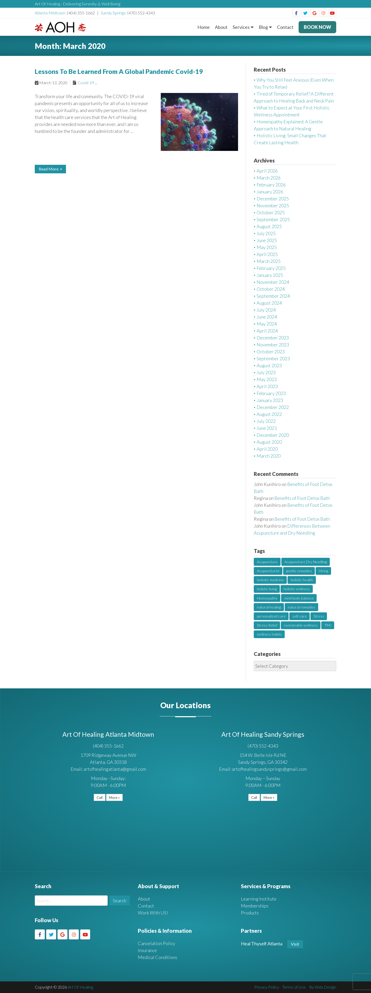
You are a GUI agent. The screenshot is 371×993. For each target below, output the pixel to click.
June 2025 (267, 240)
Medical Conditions (157, 957)
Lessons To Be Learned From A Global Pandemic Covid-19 (119, 71)
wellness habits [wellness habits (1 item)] (269, 634)
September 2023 (273, 358)
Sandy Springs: (114, 12)
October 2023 (271, 351)
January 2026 (270, 191)
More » (114, 797)
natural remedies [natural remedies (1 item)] (301, 607)
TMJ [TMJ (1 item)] (327, 625)
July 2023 (266, 372)
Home (203, 27)
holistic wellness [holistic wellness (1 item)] (297, 589)
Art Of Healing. (81, 987)
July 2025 (266, 233)
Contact (285, 27)
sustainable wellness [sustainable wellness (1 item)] (301, 625)
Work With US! (153, 912)
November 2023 (273, 344)
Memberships (254, 906)
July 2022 (266, 421)
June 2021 (267, 428)
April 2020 (267, 449)
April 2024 (267, 330)
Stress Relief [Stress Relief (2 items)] (267, 625)
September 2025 (273, 219)
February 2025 (271, 268)
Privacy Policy (266, 987)
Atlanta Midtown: (51, 12)
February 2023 (271, 393)
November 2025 (273, 205)
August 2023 (269, 365)
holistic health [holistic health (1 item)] (302, 580)
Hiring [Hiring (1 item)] (323, 571)
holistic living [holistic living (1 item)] (267, 589)
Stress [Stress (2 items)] (319, 616)
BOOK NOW (317, 27)
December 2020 (273, 435)
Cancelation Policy (156, 943)
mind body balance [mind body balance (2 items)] (299, 598)
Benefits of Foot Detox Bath (302, 498)
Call (100, 797)
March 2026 (269, 178)
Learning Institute (258, 899)
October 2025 (271, 212)
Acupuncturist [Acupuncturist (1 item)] (268, 571)
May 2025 (267, 247)
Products (250, 912)
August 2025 (269, 226)
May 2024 (267, 324)
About (221, 27)
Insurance (147, 950)
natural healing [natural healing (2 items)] (269, 607)
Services (241, 27)
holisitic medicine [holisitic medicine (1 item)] (270, 580)
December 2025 (273, 198)
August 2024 (269, 303)
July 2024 (266, 310)
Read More (50, 168)
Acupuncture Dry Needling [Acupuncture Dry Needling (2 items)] (305, 562)
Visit (295, 943)
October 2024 (271, 289)
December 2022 (273, 407)
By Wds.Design (322, 987)
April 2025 (267, 254)
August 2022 (269, 414)
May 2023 (267, 379)
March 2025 (269, 261)
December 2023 (273, 337)
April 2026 (267, 171)
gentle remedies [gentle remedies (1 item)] (299, 571)
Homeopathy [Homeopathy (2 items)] (267, 598)
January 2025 (270, 275)
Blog (263, 27)
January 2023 (270, 400)
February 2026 (271, 184)
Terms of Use (294, 987)
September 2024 (273, 296)
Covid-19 (86, 82)
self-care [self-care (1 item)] (299, 616)
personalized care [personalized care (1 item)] (271, 616)
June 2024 (267, 317)
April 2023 (267, 386)
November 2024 (273, 282)
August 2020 (269, 442)
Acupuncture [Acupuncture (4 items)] (267, 562)
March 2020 (269, 456)
